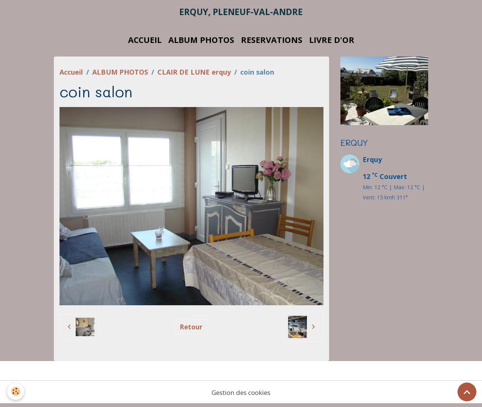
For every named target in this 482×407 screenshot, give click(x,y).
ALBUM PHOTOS (201, 42)
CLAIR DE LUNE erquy (194, 74)
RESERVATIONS (271, 42)
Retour (191, 329)
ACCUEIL (145, 42)
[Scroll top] (467, 392)
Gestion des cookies (241, 394)
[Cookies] (16, 391)
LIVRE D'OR (331, 42)
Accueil (71, 74)
